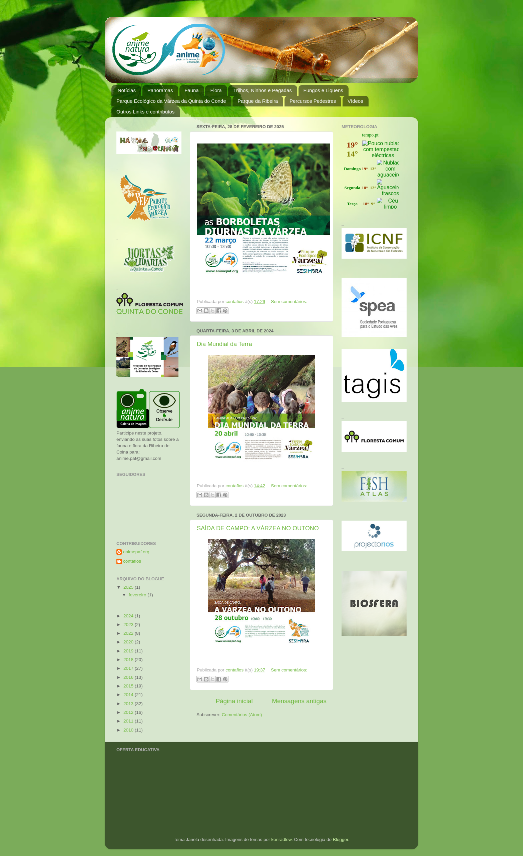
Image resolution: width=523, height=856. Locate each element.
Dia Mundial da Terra (224, 344)
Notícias (127, 90)
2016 (129, 677)
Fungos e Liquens (323, 90)
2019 (129, 650)
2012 (129, 712)
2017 (129, 668)
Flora (215, 90)
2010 (129, 730)
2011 (129, 721)
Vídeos (355, 101)
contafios (132, 561)
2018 (129, 659)
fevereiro (138, 594)
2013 (129, 703)
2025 (129, 587)
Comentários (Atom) (242, 714)
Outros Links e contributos (145, 111)
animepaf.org (136, 551)
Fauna (191, 90)
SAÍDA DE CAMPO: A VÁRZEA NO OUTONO (258, 528)
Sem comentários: (289, 301)
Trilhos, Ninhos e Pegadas (262, 90)
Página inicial (233, 700)
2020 (129, 641)
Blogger (340, 839)
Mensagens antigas (299, 700)
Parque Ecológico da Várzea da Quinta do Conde (171, 101)
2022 (129, 633)
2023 (129, 624)
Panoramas (160, 90)
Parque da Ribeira (257, 101)
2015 (129, 685)
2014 (129, 694)
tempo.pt (370, 134)
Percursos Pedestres (313, 101)
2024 (129, 615)
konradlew (281, 839)
